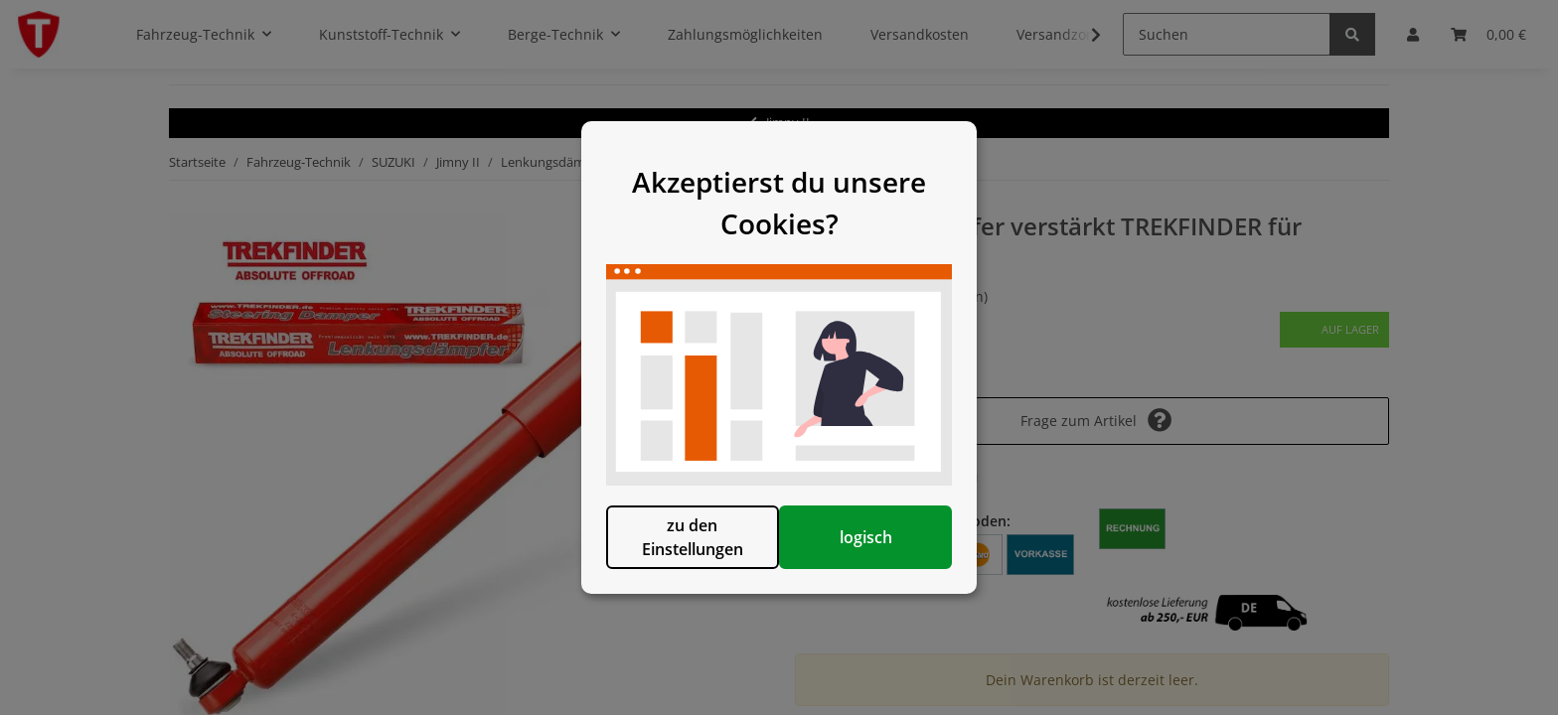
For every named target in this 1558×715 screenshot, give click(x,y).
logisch (881, 555)
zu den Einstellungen (677, 555)
